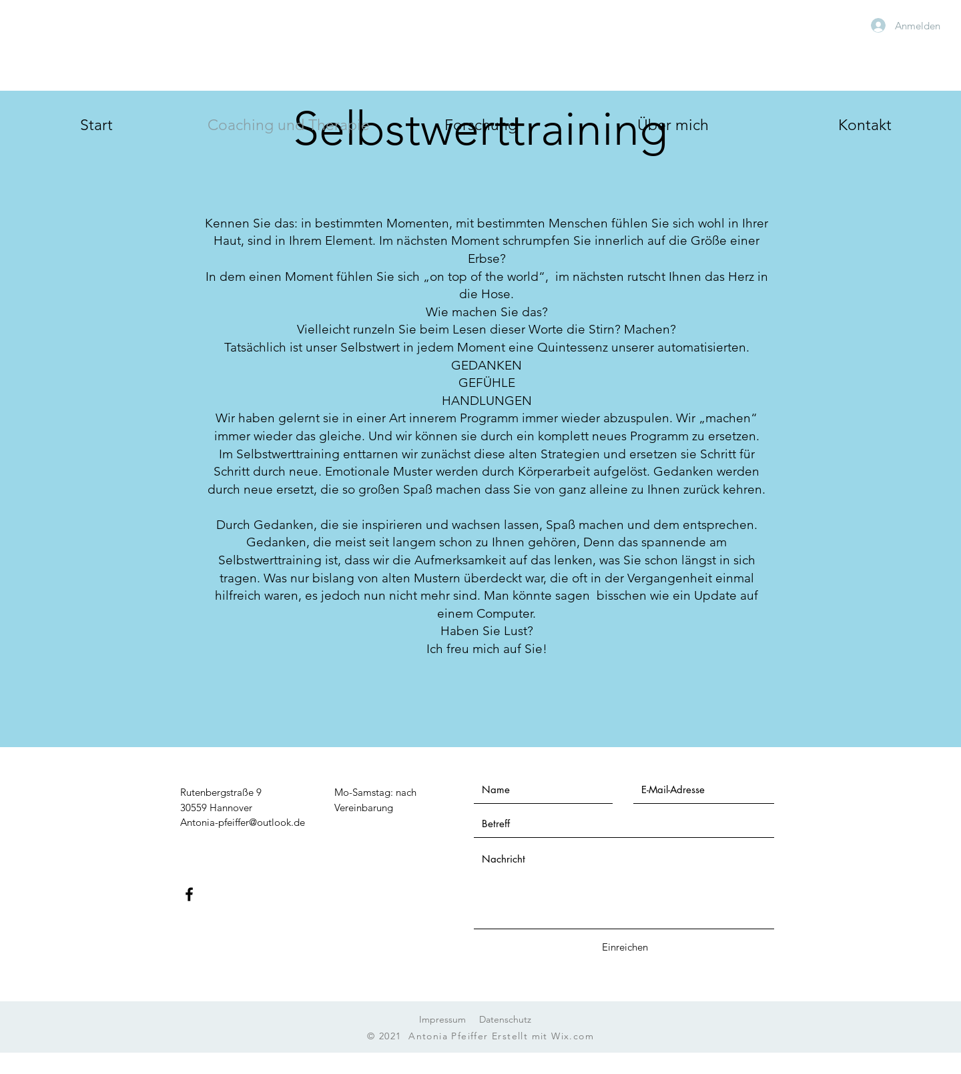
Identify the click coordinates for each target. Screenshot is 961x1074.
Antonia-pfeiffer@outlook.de (242, 822)
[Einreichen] (624, 947)
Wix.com (572, 1036)
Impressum (442, 1019)
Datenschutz (505, 1019)
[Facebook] (189, 894)
